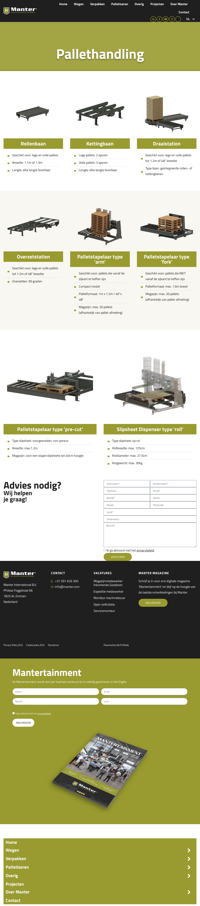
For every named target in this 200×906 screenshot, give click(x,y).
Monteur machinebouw (109, 597)
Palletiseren (119, 4)
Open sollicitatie (104, 604)
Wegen (79, 4)
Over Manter (179, 4)
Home (63, 4)
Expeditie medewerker (108, 591)
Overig (139, 4)
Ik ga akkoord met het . (131, 550)
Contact (184, 12)
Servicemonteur (104, 610)
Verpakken (97, 4)
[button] (190, 19)
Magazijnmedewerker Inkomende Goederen (108, 583)
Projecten (157, 4)
